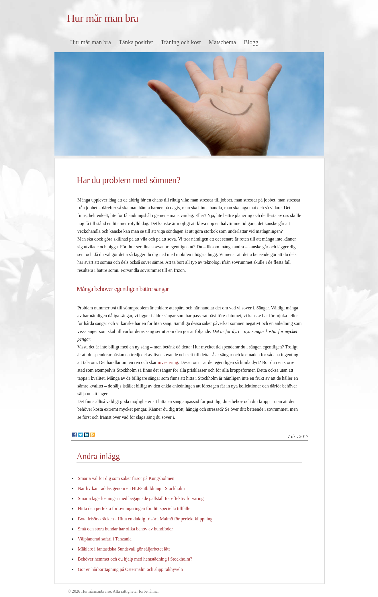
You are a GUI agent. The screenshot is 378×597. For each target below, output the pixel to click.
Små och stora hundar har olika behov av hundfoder (125, 528)
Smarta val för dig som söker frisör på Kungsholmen (126, 478)
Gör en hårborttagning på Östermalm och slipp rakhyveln (130, 569)
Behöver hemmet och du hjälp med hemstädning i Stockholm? (135, 559)
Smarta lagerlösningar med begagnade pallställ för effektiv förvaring (141, 498)
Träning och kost (181, 42)
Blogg (251, 42)
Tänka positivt (136, 42)
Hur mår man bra (102, 18)
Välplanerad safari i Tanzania (105, 538)
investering (168, 362)
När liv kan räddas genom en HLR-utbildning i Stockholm (131, 488)
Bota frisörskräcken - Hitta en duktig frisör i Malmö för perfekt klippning (145, 518)
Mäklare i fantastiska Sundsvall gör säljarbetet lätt (124, 548)
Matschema (222, 42)
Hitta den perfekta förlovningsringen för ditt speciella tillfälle (134, 508)
